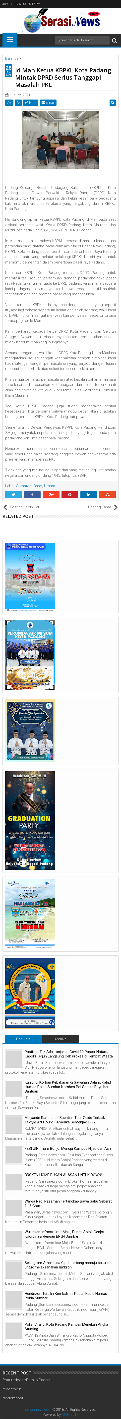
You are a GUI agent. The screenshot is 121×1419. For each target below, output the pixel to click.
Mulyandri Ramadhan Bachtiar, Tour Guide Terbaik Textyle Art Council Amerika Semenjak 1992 (65, 1119)
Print (30, 103)
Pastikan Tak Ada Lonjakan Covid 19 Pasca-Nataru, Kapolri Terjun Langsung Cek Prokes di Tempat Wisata (69, 1054)
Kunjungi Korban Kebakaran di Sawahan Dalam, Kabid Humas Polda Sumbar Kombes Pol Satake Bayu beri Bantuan (68, 1087)
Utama (49, 486)
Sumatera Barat (29, 486)
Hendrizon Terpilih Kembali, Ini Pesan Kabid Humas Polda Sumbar (66, 1295)
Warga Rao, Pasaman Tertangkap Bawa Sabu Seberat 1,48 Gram (68, 1203)
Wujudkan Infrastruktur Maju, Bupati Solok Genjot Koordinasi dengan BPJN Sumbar (64, 1234)
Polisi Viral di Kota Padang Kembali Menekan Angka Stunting (66, 1326)
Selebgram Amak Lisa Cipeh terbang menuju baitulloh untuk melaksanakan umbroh (68, 1265)
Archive (60, 1039)
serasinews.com (38, 1410)
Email (48, 103)
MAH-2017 (70, 1415)
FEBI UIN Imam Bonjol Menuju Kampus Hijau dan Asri (68, 1148)
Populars (23, 1039)
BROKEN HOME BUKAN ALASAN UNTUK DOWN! (63, 1175)
